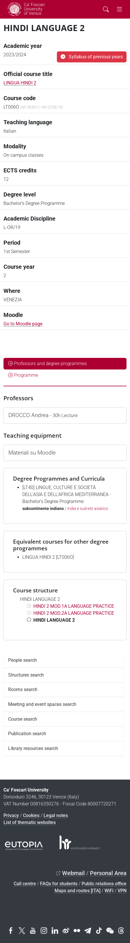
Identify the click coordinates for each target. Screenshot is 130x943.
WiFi (108, 890)
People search (22, 660)
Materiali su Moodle (32, 452)
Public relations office (104, 883)
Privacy (11, 815)
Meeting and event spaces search (42, 704)
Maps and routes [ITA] (77, 890)
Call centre (25, 883)
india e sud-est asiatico (87, 508)
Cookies (31, 815)
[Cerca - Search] (106, 9)
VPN (122, 890)
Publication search (27, 733)
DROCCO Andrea (43, 415)
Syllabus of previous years (92, 56)
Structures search (26, 675)
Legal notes (56, 815)
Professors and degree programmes (47, 363)
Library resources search (33, 748)
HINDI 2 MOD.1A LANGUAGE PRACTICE (73, 606)
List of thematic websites (29, 822)
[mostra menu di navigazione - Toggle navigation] (119, 9)
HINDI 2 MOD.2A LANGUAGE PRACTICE (73, 613)
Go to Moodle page (22, 324)
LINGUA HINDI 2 (19, 83)
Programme (23, 375)
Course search (22, 719)
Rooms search (22, 689)
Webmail (73, 873)
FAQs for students (58, 883)
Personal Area (108, 873)
